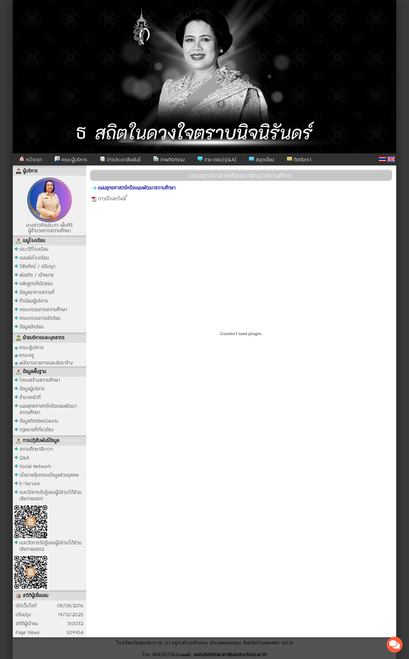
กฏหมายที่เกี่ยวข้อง (36, 429)
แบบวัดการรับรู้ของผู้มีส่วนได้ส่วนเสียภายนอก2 (50, 546)
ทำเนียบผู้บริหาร (33, 301)
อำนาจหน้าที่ (30, 397)
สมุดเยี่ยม (261, 159)
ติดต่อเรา (299, 159)
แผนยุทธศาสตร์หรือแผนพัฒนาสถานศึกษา (47, 409)
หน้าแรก (30, 159)
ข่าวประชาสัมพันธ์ (120, 159)
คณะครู (24, 354)
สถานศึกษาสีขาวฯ (36, 449)
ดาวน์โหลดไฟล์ (111, 199)
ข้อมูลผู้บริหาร (32, 389)
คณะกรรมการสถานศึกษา (43, 309)
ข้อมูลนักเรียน (31, 327)
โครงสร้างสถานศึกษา (39, 380)
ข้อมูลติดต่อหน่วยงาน (38, 421)
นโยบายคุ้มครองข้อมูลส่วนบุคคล (49, 475)
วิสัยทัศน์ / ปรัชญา (37, 266)
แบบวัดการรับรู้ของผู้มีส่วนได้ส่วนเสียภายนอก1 (50, 495)
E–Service (29, 483)
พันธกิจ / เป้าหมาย (36, 275)
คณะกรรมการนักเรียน (39, 318)
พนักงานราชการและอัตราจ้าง (44, 362)
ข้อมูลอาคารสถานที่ (36, 292)
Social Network (35, 466)
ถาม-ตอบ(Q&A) (216, 159)
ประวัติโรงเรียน (33, 249)
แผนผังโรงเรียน (34, 258)
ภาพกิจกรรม (169, 159)
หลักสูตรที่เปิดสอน (36, 283)
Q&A (24, 458)
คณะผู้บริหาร (71, 159)
